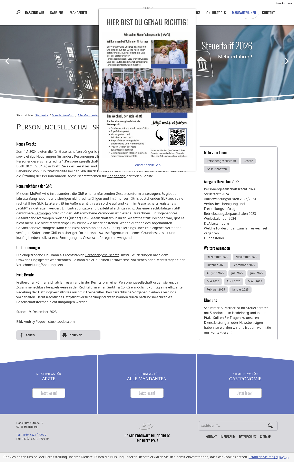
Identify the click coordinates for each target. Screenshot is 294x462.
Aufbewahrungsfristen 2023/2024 (230, 199)
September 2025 (244, 265)
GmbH (112, 287)
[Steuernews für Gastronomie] (245, 393)
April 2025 (234, 281)
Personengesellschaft (102, 255)
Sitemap (265, 436)
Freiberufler (25, 282)
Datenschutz (247, 436)
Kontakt (211, 436)
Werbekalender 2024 (220, 218)
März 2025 (255, 281)
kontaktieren (220, 332)
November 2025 (246, 257)
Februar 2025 (216, 289)
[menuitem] (34, 12)
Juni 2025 (256, 273)
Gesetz (248, 161)
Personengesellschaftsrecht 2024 (229, 189)
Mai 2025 (213, 281)
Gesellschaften (70, 151)
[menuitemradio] (56, 12)
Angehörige (116, 176)
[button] (19, 12)
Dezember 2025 (217, 257)
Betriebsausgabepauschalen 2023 (230, 213)
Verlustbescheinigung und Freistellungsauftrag (224, 206)
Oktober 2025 (216, 265)
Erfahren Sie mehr (263, 457)
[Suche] (238, 426)
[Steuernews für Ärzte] (48, 393)
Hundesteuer (214, 238)
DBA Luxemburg (216, 223)
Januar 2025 (240, 289)
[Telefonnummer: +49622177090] (31, 435)
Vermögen (43, 213)
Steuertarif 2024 (216, 194)
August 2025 (215, 273)
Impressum (227, 436)
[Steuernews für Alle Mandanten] (147, 393)
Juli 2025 (237, 273)
